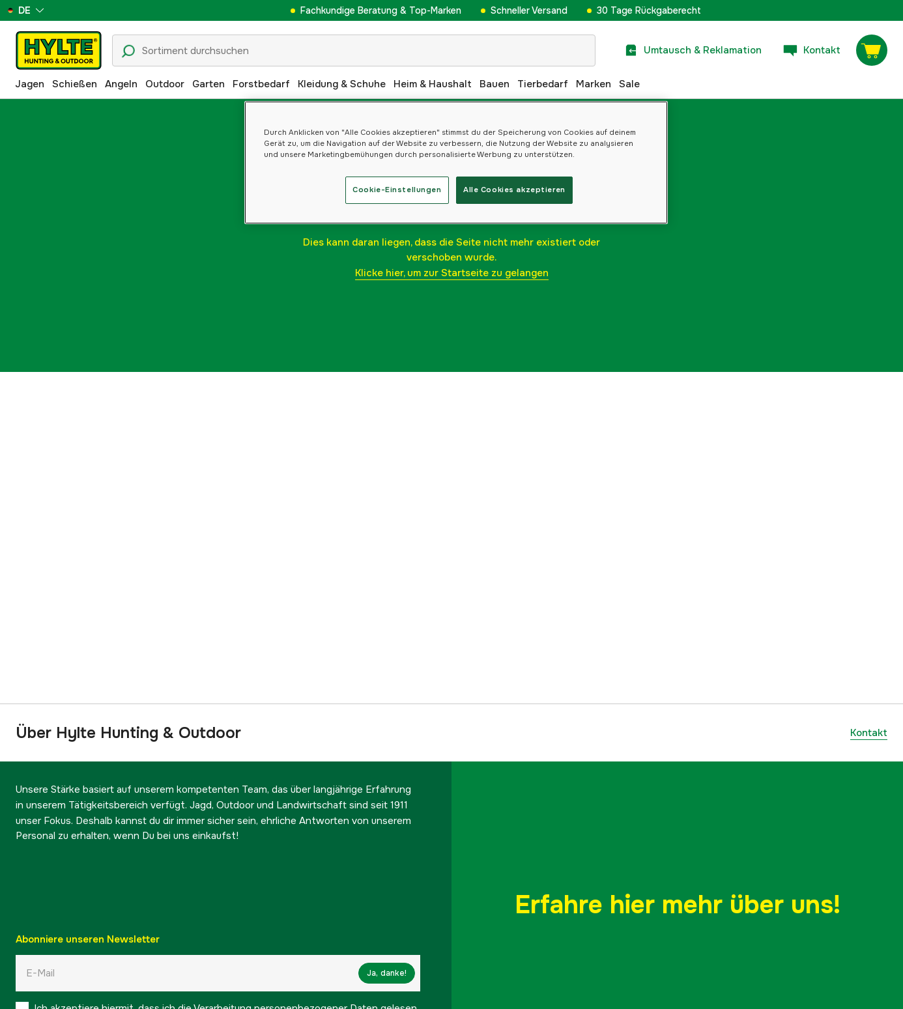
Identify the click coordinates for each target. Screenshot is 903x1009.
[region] (456, 162)
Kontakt (868, 732)
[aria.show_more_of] (48, 10)
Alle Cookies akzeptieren (514, 189)
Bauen (494, 84)
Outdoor (164, 84)
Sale (629, 84)
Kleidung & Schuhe (342, 84)
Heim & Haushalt (433, 84)
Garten (208, 84)
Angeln (121, 84)
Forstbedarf (261, 84)
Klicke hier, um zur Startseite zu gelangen (452, 272)
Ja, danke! (387, 973)
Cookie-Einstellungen (396, 189)
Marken (593, 84)
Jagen (29, 84)
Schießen (74, 84)
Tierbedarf (542, 84)
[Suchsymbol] (128, 51)
